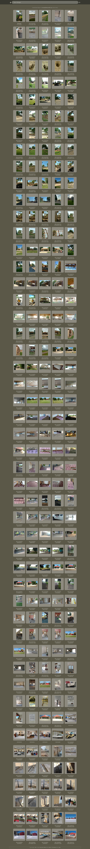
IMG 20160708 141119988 (71, 91)
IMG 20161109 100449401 (32, 709)
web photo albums (43, 847)
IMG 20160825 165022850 (19, 492)
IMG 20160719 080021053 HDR (70, 225)
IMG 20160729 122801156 (45, 308)
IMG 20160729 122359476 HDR (32, 308)
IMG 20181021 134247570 (19, 793)
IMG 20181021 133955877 (58, 776)
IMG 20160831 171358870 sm (19, 592)
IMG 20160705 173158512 (58, 24)
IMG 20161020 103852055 (45, 642)
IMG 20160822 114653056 (45, 442)
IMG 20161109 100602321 (58, 709)
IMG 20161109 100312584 (19, 709)
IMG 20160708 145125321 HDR (57, 141)
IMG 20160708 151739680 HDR (57, 158)
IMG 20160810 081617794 (45, 392)
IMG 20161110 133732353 (32, 726)
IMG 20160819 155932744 (71, 408)
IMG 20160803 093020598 (32, 325)
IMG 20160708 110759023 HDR (57, 74)
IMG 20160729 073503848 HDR (19, 275)
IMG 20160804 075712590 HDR (70, 342)
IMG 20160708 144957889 (32, 141)
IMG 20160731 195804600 (58, 308)
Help (59, 847)
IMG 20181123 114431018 (19, 826)
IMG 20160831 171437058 (32, 592)
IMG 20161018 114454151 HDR (32, 642)
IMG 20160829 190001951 (71, 542)
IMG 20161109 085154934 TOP (57, 692)
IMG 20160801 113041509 (71, 308)
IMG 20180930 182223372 (32, 759)
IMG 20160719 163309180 (19, 258)
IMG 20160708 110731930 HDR (32, 74)
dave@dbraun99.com (47, 7)
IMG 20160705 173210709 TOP (70, 24)
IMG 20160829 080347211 (45, 525)
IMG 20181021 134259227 (32, 793)
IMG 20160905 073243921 (58, 592)
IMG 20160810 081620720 (58, 392)
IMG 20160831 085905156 (19, 576)
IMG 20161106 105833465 (45, 692)
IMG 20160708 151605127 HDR (19, 158)
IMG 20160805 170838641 (58, 375)
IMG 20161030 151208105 (32, 676)
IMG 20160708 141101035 (45, 91)
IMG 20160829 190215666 (19, 559)
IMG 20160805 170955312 (32, 392)
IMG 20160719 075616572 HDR (19, 225)
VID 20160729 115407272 (32, 291)
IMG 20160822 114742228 (58, 442)
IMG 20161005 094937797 (32, 626)
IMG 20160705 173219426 (19, 41)
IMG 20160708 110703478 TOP (70, 57)
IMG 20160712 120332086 (58, 174)
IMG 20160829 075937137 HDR (45, 509)
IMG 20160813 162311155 (45, 408)
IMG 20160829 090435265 (71, 525)
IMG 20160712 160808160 (32, 208)
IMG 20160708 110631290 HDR (45, 57)
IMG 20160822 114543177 (58, 425)
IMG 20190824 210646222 (45, 843)
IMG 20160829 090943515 (19, 542)
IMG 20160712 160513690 (58, 191)
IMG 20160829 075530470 (32, 509)
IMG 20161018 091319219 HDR (57, 626)
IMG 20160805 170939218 (71, 375)
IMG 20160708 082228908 (32, 57)
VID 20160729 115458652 (58, 291)
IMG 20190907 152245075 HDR (57, 843)
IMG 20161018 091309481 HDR (45, 626)
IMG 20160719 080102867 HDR (32, 241)
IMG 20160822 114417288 (19, 425)
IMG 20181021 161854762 (58, 809)
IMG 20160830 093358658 (58, 559)
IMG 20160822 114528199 (45, 425)
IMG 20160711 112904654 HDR (32, 174)
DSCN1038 (57, 742)
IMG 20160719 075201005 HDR (70, 208)
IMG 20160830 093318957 (32, 559)
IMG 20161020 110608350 (19, 659)
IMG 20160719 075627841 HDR (32, 225)
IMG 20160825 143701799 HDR (19, 475)
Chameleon (54, 847)
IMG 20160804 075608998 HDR (45, 342)
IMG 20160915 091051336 (19, 609)
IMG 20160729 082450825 (45, 275)
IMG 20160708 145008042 (45, 141)
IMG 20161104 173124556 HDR (32, 692)
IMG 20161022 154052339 (45, 659)
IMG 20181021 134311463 (45, 793)
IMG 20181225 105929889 (45, 826)
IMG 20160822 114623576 (32, 442)
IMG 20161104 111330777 (58, 676)
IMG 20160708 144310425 (58, 108)
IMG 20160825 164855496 (71, 475)
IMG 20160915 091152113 (71, 609)
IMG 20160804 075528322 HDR (32, 342)
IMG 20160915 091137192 (45, 609)
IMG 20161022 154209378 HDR (70, 659)
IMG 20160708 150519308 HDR (70, 141)
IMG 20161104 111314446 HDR (45, 676)
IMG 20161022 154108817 (58, 659)
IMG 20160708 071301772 (45, 41)
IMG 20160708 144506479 (45, 124)
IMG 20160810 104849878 (19, 408)
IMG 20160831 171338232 (58, 576)
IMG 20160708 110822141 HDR (70, 74)
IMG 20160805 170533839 (58, 358)
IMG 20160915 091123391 (32, 609)
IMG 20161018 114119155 (19, 642)
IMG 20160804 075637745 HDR (57, 342)
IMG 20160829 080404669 (58, 525)
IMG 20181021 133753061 (32, 776)
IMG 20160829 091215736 (45, 542)
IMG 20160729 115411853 (19, 291)
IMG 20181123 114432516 (32, 826)
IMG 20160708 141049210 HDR (32, 91)
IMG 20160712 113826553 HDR (45, 174)
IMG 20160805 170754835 (45, 375)
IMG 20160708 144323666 (19, 124)
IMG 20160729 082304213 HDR (32, 275)
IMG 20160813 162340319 (58, 408)
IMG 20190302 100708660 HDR (32, 843)
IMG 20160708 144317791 (71, 108)
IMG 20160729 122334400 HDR (19, 308)
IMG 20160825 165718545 (71, 492)
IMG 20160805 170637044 (19, 375)
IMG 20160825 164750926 (58, 475)
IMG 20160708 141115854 (58, 91)
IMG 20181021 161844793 (45, 809)
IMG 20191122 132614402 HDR (70, 843)
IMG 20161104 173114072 (19, 692)
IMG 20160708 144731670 (71, 124)
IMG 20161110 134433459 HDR (57, 726)
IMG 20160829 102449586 (58, 542)
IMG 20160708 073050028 (58, 41)
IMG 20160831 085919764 (32, 576)
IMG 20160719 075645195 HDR (45, 225)
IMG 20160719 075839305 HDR (57, 225)
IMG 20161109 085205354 (71, 692)
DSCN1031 (32, 742)
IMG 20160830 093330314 (45, 559)
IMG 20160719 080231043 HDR (45, 241)
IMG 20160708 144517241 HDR (57, 124)
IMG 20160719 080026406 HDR (19, 241)
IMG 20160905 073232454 (45, 592)
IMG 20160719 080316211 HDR (57, 241)
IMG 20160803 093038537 (58, 325)
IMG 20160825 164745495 (45, 475)
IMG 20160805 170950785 (19, 392)
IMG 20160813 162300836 (32, 408)
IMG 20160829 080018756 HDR (57, 509)
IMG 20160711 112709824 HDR (70, 158)
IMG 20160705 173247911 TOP (32, 41)
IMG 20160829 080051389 (32, 525)
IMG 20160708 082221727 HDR (19, 57)
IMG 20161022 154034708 (32, 659)
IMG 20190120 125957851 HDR (70, 826)
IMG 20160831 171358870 (71, 576)
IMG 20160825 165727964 (19, 509)
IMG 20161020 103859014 (58, 642)
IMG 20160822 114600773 (71, 425)
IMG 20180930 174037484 (19, 759)
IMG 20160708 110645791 (58, 57)
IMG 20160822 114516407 (32, 425)
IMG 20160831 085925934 (45, 576)
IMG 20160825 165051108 (32, 492)
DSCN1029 (70, 725)
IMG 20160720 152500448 (45, 258)
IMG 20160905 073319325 (71, 592)
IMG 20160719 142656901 (71, 241)
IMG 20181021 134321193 (58, 793)
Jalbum (50, 847)
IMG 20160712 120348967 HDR (32, 191)
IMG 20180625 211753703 (71, 743)
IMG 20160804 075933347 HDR (32, 358)
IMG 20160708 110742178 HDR (45, 74)
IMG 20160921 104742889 (19, 626)
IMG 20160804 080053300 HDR (45, 358)
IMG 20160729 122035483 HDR (70, 291)
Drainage (19, 23)
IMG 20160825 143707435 (32, 475)
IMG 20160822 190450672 (45, 459)
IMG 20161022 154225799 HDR (19, 676)
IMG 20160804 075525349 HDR (19, 342)
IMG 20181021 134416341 (19, 809)
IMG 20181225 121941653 (58, 826)
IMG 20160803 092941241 (19, 325)
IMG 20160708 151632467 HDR (32, 158)
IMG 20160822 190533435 (71, 459)
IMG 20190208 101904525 (19, 843)
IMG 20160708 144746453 (19, 141)
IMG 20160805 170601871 (71, 358)
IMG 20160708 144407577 (32, 124)
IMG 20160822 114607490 (19, 442)
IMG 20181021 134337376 (71, 793)
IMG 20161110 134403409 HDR (45, 726)
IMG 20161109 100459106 (45, 709)
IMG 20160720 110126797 (32, 258)
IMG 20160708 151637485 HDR (45, 158)
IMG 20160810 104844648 (71, 392)
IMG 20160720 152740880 (58, 258)
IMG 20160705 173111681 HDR (32, 24)
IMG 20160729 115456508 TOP (45, 291)
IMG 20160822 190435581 (32, 459)
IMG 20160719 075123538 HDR (57, 208)
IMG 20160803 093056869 (71, 325)
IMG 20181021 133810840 (45, 776)
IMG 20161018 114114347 (71, 626)
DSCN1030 (19, 742)
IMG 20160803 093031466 (45, 325)
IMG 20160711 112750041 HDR (19, 174)
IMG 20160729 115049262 (58, 275)
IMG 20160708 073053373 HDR (70, 41)
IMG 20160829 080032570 (71, 509)
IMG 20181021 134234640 (71, 776)
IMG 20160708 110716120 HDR (19, 74)
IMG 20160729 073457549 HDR (70, 258)
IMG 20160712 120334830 (71, 174)
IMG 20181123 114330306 (71, 809)
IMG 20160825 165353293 (45, 492)
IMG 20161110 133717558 (19, 726)
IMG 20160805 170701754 (32, 375)
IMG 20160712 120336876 (19, 191)
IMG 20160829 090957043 (32, 542)
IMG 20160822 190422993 (19, 459)
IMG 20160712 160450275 (45, 191)
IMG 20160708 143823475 (45, 108)
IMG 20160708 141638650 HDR (19, 108)
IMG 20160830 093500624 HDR (70, 559)
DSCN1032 (45, 742)
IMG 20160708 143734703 (32, 108)
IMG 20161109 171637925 (71, 709)
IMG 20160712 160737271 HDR (19, 208)
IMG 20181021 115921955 (45, 759)
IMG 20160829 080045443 (19, 525)
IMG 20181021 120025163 (19, 776)
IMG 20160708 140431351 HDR (19, 91)
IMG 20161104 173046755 (71, 676)
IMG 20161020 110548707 (71, 642)
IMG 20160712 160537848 (71, 191)
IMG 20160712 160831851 (45, 208)
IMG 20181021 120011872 (71, 759)
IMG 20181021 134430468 (32, 809)
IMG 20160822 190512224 (58, 459)
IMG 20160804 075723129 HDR (19, 358)
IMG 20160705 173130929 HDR (45, 24)
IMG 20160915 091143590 (58, 609)
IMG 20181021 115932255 (58, 759)
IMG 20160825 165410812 (58, 492)
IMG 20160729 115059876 (71, 275)
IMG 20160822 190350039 (71, 442)
